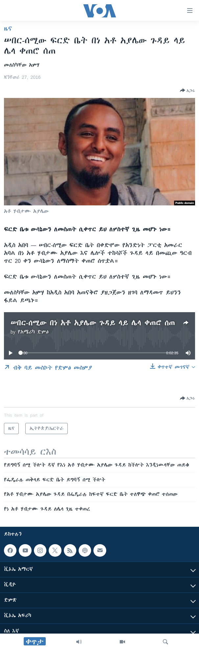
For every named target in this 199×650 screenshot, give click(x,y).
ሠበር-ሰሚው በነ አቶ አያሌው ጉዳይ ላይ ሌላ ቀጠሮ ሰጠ (93, 323)
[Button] (187, 90)
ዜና (8, 28)
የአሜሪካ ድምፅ (33, 332)
